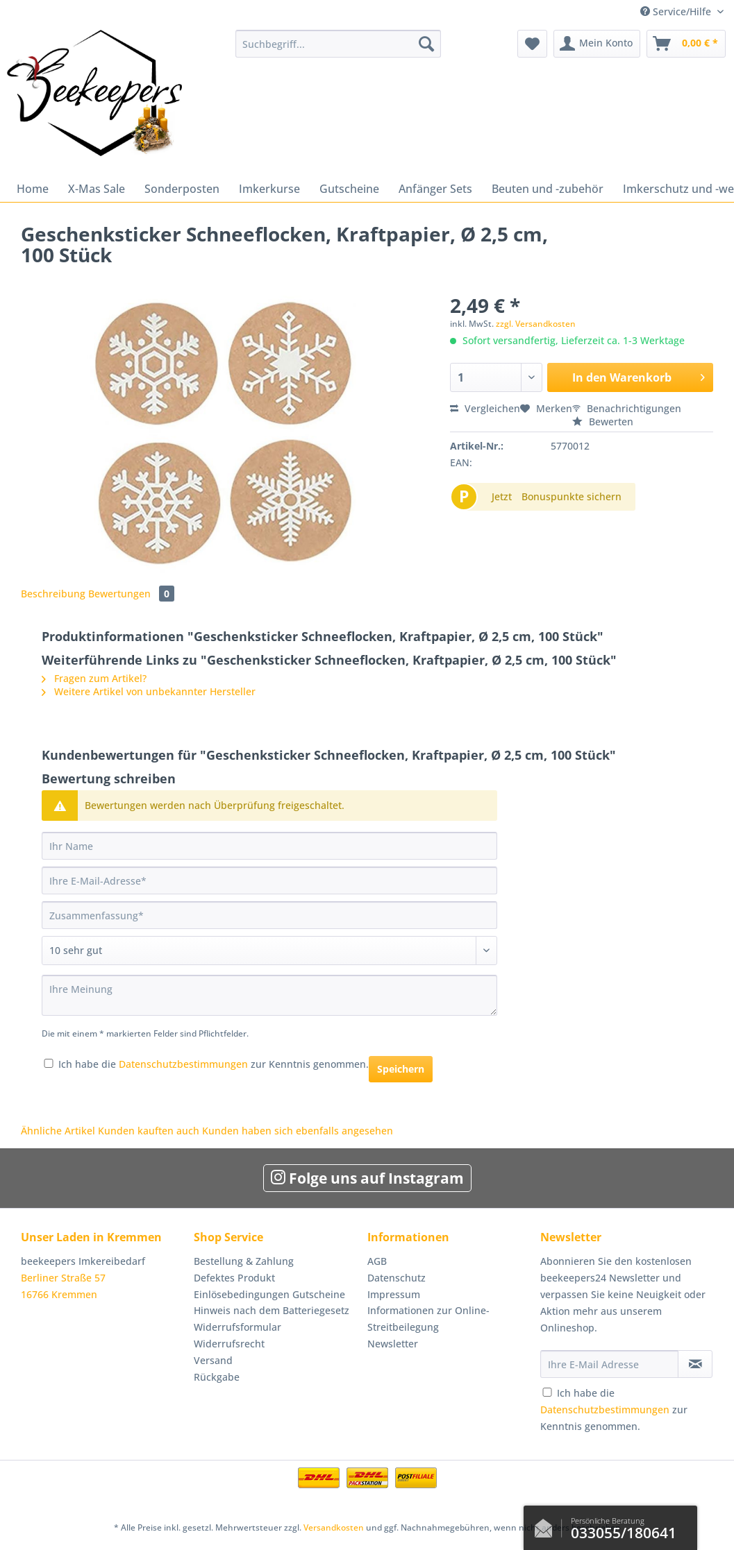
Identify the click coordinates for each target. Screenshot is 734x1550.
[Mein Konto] (596, 44)
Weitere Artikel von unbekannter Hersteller (149, 691)
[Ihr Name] (269, 846)
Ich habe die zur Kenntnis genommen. (213, 1064)
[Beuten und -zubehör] (547, 189)
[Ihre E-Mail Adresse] (609, 1364)
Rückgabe (217, 1376)
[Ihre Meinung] (269, 995)
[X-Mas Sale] (96, 189)
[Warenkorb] (686, 44)
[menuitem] (338, 50)
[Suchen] (426, 44)
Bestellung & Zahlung (244, 1261)
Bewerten (602, 421)
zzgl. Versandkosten (536, 324)
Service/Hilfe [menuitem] (677, 11)
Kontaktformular (547, 1525)
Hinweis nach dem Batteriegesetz (271, 1310)
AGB (377, 1261)
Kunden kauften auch (148, 1130)
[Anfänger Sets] (435, 189)
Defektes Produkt (234, 1277)
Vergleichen (485, 408)
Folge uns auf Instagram (367, 1178)
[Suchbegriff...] (338, 44)
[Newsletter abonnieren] (695, 1364)
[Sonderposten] (182, 189)
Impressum (393, 1294)
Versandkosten (333, 1527)
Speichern (400, 1068)
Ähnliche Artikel (58, 1130)
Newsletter (392, 1343)
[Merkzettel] (532, 44)
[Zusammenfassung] (269, 915)
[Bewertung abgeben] (269, 950)
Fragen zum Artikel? (94, 678)
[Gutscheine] (349, 189)
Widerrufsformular (237, 1327)
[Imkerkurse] (269, 189)
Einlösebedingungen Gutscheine (269, 1294)
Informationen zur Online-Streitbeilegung (428, 1319)
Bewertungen (131, 593)
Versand (213, 1360)
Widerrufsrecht (229, 1343)
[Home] (32, 189)
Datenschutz (396, 1277)
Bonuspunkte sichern (572, 496)
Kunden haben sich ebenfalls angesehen (297, 1130)
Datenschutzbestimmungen (183, 1064)
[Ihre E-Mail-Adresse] (269, 880)
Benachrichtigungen (626, 408)
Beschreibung (53, 593)
